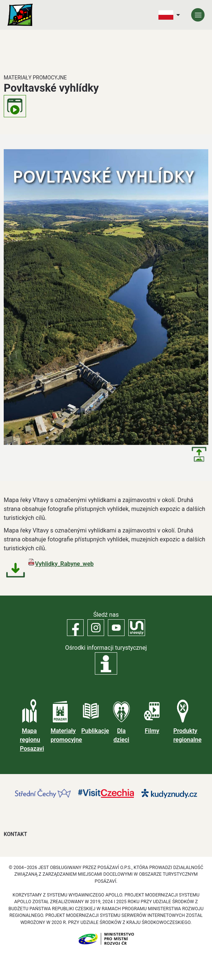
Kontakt (15, 834)
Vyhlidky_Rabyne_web (64, 563)
